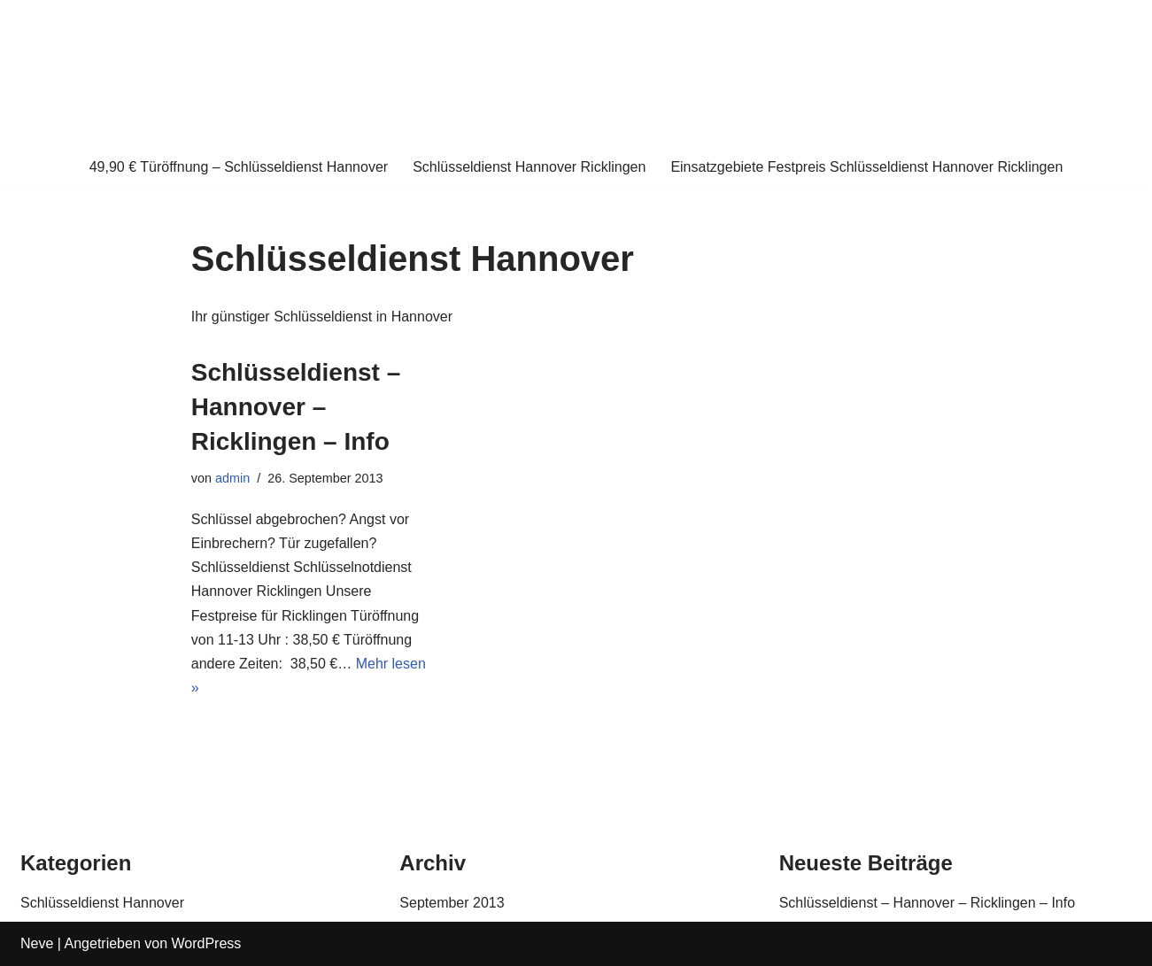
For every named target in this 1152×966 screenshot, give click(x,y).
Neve (36, 943)
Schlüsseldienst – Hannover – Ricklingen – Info (296, 407)
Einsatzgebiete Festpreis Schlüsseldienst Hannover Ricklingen (866, 166)
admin (232, 478)
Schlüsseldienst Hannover (102, 902)
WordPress (207, 943)
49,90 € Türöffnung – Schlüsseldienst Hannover (238, 166)
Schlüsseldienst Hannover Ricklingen (529, 166)
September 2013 (451, 902)
